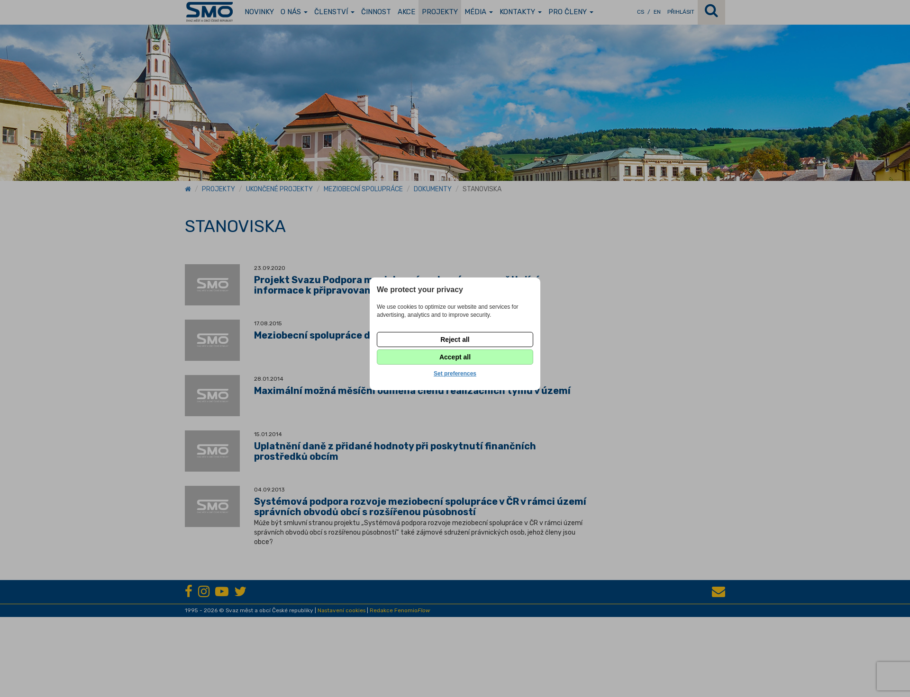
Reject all (454, 339)
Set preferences (455, 373)
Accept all (455, 357)
